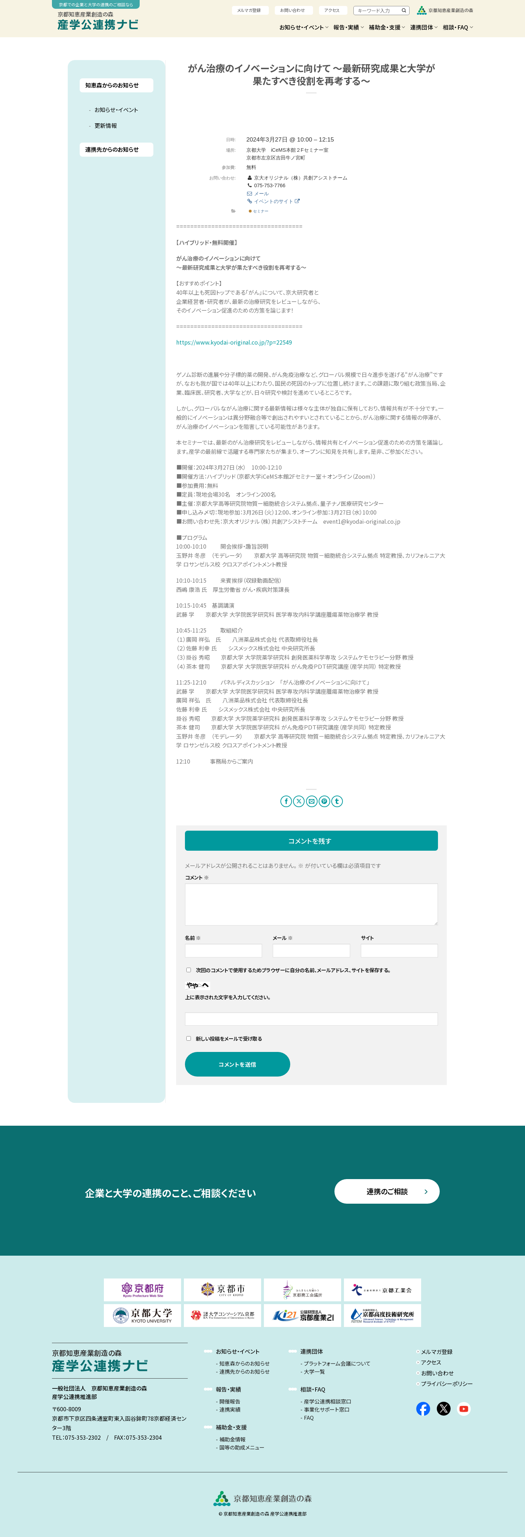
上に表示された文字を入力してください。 (228, 997)
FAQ (309, 1417)
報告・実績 (348, 27)
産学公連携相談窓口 (327, 1401)
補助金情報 (232, 1439)
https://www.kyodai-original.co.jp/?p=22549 (234, 342)
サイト (367, 937)
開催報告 (229, 1401)
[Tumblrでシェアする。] (337, 801)
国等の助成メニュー (242, 1447)
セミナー (258, 211)
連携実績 (229, 1409)
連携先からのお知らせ (112, 149)
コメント (197, 877)
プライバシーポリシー (447, 1383)
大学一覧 (314, 1371)
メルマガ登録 (249, 10)
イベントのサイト (273, 201)
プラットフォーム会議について (337, 1363)
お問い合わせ (292, 10)
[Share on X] (299, 801)
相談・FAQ (458, 27)
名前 (193, 937)
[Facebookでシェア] (286, 801)
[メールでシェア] (312, 801)
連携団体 (424, 27)
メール (257, 193)
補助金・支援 (387, 27)
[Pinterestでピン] (324, 801)
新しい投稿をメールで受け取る (229, 1038)
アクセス (332, 10)
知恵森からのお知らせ (112, 85)
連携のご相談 (387, 1191)
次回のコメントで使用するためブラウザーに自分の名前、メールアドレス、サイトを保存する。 (293, 970)
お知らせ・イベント (303, 27)
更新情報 (105, 125)
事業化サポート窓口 (327, 1409)
